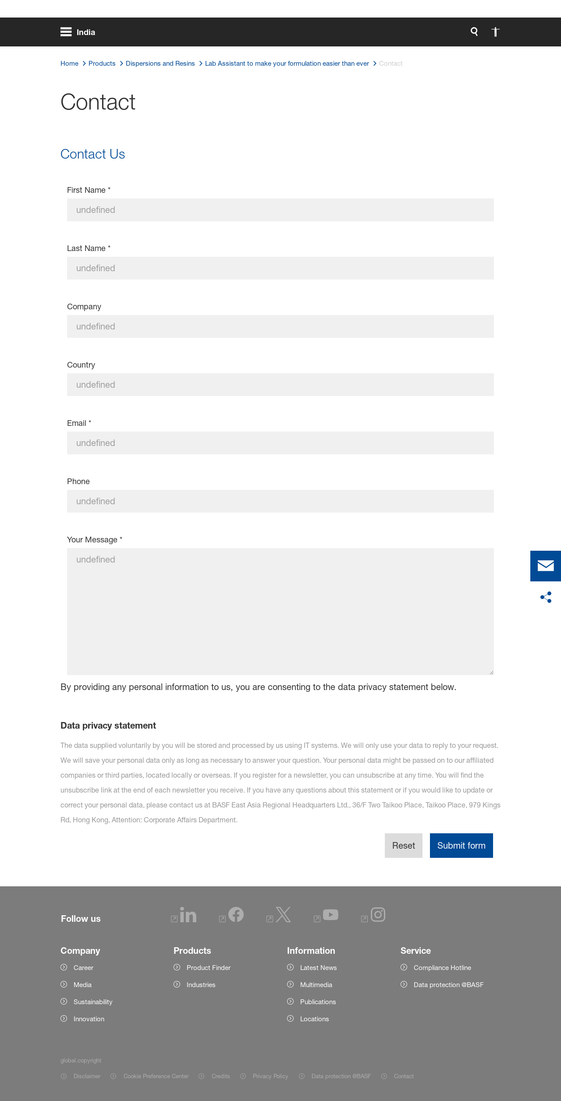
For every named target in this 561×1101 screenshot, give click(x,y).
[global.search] (382, 35)
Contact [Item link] (404, 1076)
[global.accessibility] (403, 35)
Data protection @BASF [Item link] (341, 1076)
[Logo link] (465, 35)
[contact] (545, 566)
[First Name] (280, 209)
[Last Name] (280, 268)
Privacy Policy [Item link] (270, 1076)
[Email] (280, 443)
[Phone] (280, 501)
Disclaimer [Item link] (87, 1076)
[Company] (280, 326)
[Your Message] (280, 611)
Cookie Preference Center (156, 1076)
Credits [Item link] (221, 1076)
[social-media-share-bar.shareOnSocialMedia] (545, 597)
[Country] (280, 384)
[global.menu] (81, 35)
